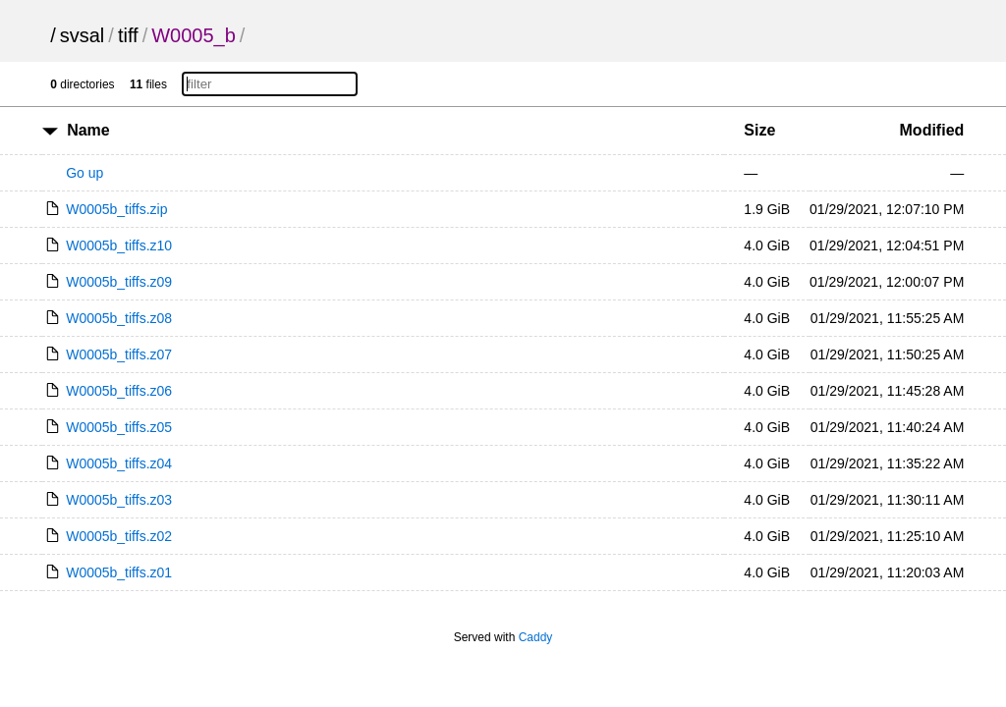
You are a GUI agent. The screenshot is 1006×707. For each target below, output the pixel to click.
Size (759, 130)
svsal (82, 35)
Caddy (536, 637)
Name (88, 130)
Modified (932, 130)
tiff (128, 35)
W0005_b (193, 35)
